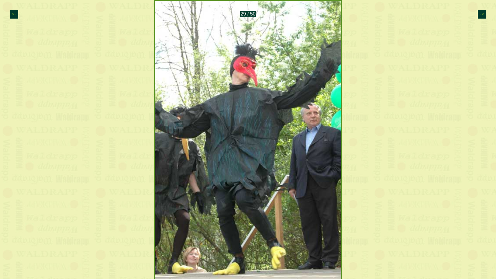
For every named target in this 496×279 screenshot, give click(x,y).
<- (14, 14)
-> (482, 14)
